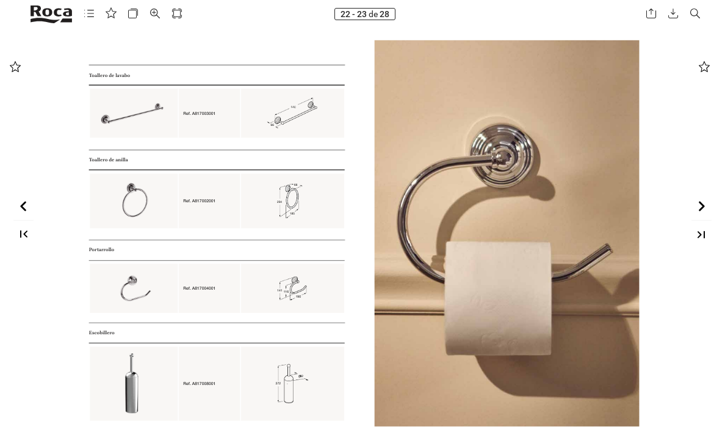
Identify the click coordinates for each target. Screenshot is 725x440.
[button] (89, 14)
